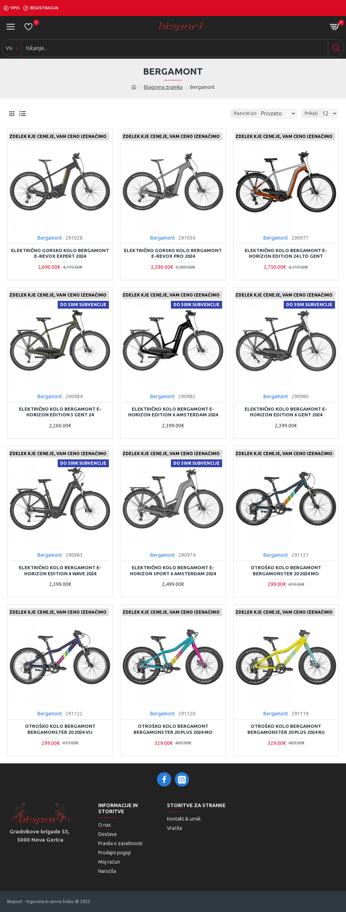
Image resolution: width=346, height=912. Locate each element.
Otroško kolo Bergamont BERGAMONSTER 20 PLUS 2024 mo (173, 729)
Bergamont (49, 238)
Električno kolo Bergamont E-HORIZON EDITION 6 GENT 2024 (286, 411)
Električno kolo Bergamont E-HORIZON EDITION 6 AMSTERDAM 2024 (173, 411)
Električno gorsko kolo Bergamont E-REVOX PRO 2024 (173, 253)
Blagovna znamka (163, 87)
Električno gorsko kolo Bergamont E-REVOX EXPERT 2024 (60, 253)
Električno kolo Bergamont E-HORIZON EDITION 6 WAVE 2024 (60, 570)
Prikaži (311, 113)
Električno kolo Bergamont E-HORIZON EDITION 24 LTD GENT (286, 253)
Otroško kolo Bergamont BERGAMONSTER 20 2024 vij (60, 729)
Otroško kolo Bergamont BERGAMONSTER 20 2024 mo (286, 570)
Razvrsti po (245, 113)
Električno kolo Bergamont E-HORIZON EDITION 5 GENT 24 (60, 411)
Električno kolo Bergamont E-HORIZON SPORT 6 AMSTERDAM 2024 (173, 570)
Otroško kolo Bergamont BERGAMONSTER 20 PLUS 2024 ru (286, 729)
